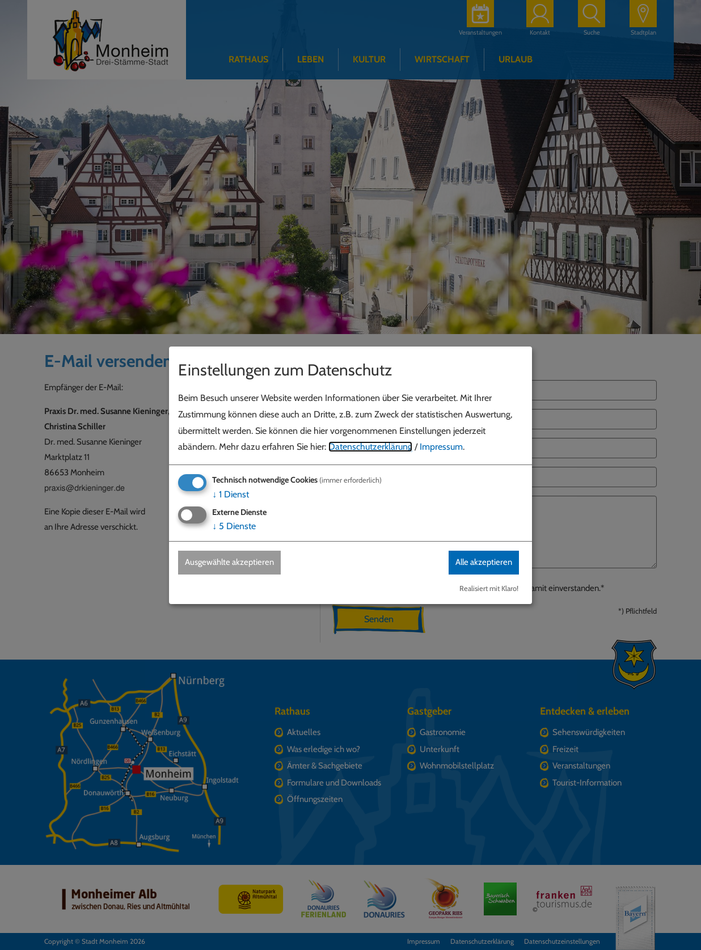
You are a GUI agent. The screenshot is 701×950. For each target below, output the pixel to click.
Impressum (441, 446)
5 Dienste (234, 526)
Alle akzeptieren (479, 562)
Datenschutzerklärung (370, 446)
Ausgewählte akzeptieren (234, 562)
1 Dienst (230, 493)
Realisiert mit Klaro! (488, 588)
